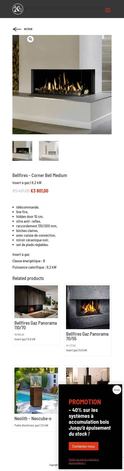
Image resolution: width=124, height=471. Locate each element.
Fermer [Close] (117, 42)
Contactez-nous (83, 99)
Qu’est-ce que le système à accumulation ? (84, 113)
